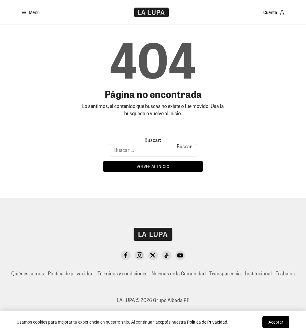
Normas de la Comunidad (178, 273)
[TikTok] (166, 255)
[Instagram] (139, 255)
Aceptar (275, 322)
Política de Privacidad (207, 322)
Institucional (258, 273)
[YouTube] (180, 255)
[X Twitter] (153, 255)
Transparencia (225, 273)
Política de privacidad (71, 273)
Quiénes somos (27, 273)
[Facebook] (126, 255)
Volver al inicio (153, 166)
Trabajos (285, 273)
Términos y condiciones (123, 273)
